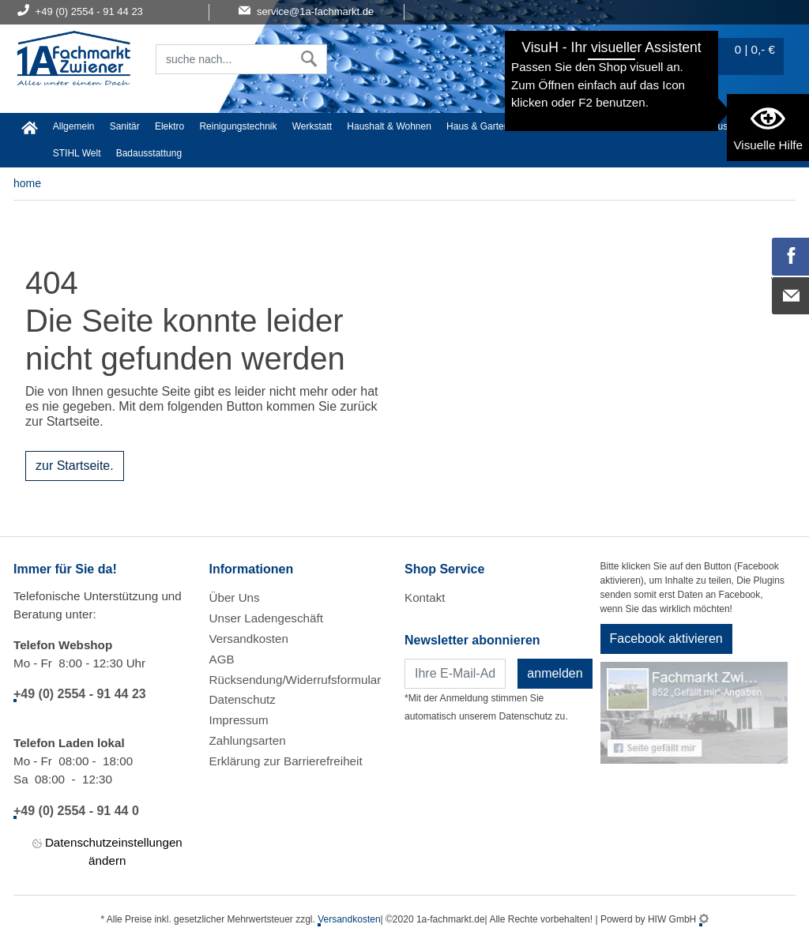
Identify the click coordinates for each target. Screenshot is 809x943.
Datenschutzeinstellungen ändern (107, 850)
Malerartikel (614, 126)
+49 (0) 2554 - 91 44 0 (76, 810)
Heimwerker (550, 126)
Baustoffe (726, 126)
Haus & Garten (477, 126)
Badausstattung (149, 153)
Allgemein (74, 126)
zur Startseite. (75, 465)
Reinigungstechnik (238, 126)
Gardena (672, 126)
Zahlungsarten (247, 740)
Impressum (239, 720)
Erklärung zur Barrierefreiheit (286, 761)
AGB (222, 659)
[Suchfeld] (224, 59)
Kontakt (425, 597)
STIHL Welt (77, 153)
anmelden (554, 673)
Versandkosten (248, 638)
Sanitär (125, 126)
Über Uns (234, 597)
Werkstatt (312, 126)
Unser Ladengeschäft (266, 618)
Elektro (169, 126)
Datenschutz (242, 699)
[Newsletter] (455, 674)
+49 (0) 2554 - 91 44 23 (79, 694)
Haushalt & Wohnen (389, 126)
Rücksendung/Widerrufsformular (295, 679)
